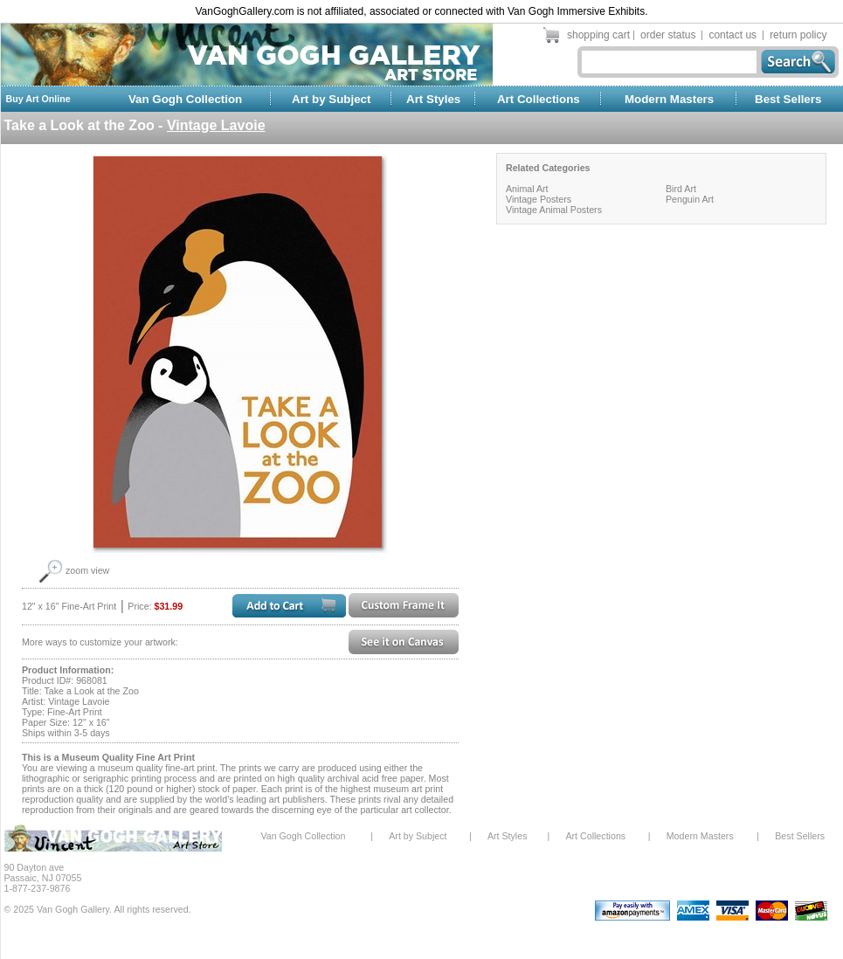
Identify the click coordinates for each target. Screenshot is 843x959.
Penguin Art (690, 199)
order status (667, 35)
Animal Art (527, 188)
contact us (732, 35)
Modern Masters (669, 99)
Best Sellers (788, 99)
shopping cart (598, 35)
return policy (798, 35)
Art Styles (433, 99)
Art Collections (538, 99)
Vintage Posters (538, 199)
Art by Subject (331, 99)
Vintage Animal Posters (554, 209)
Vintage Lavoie (216, 125)
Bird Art (681, 188)
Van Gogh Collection (185, 99)
